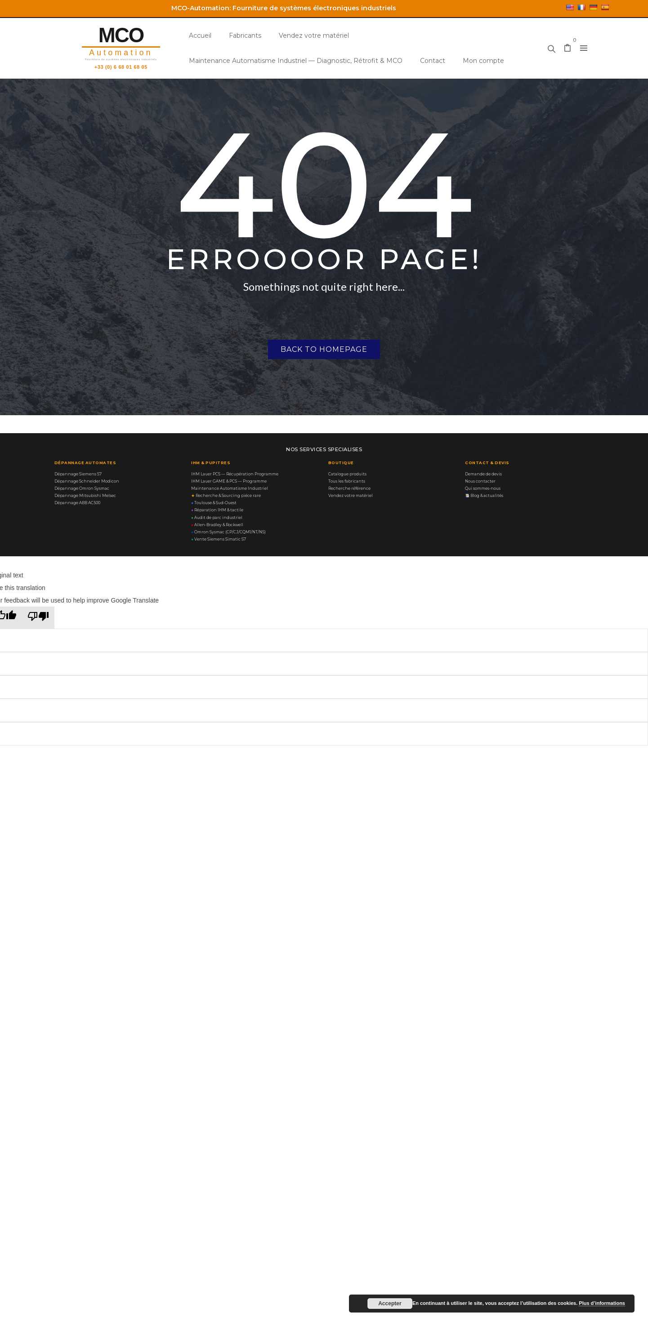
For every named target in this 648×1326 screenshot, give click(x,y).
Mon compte (483, 61)
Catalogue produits (347, 474)
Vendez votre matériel (314, 35)
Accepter (389, 1303)
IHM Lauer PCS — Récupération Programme (234, 474)
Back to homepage (324, 349)
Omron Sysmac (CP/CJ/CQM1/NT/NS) (228, 532)
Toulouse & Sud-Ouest (214, 503)
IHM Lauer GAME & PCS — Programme (229, 481)
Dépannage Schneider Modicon (86, 481)
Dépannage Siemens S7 (78, 474)
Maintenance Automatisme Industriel (229, 488)
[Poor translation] (38, 618)
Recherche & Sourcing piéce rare (226, 495)
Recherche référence (349, 488)
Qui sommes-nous (483, 488)
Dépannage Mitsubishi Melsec (85, 495)
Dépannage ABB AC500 (77, 503)
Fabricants (245, 35)
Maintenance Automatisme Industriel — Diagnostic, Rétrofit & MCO (295, 61)
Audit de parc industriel (216, 517)
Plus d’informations (602, 1303)
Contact (432, 61)
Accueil (200, 35)
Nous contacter (480, 481)
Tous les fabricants (346, 481)
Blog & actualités (484, 495)
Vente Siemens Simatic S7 (218, 539)
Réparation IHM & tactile (217, 510)
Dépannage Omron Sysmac (81, 488)
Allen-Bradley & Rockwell (217, 525)
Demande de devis (483, 474)
